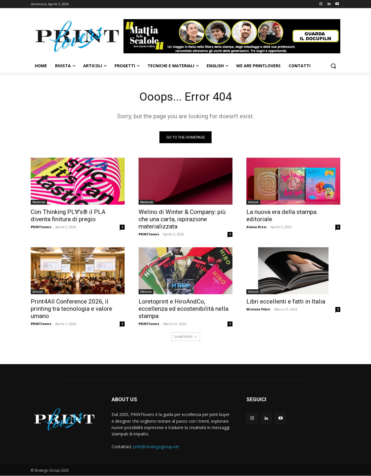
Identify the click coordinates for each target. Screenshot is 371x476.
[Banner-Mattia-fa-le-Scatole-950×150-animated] (231, 36)
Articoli (253, 202)
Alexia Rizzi (256, 227)
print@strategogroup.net (156, 446)
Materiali (38, 202)
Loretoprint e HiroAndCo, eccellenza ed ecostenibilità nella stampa (183, 309)
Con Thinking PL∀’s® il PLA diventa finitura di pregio (68, 216)
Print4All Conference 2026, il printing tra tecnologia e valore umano (71, 309)
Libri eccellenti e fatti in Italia (285, 301)
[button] (333, 66)
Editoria (146, 292)
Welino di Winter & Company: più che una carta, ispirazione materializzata (182, 219)
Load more (185, 336)
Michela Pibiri (258, 309)
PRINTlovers (41, 227)
